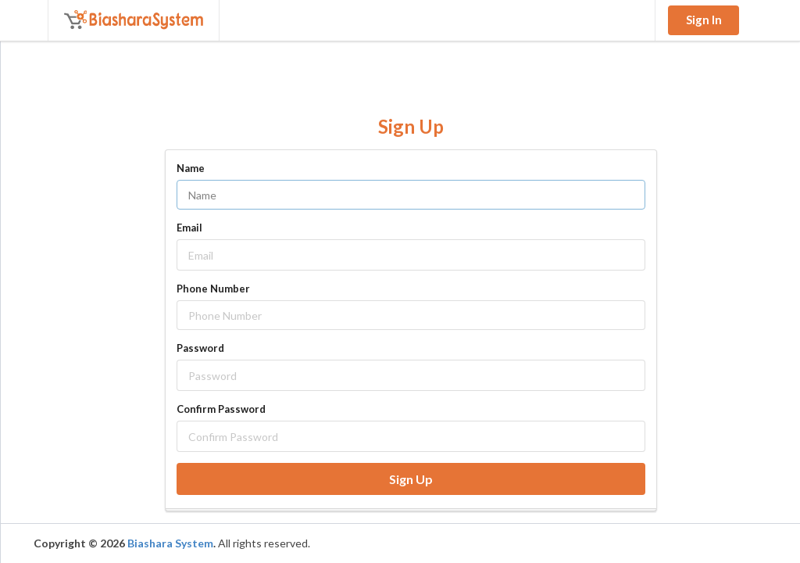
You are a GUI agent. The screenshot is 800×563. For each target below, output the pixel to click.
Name (191, 168)
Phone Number (213, 288)
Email (189, 227)
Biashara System (170, 543)
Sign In (704, 20)
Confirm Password (221, 409)
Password (200, 348)
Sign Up (411, 479)
